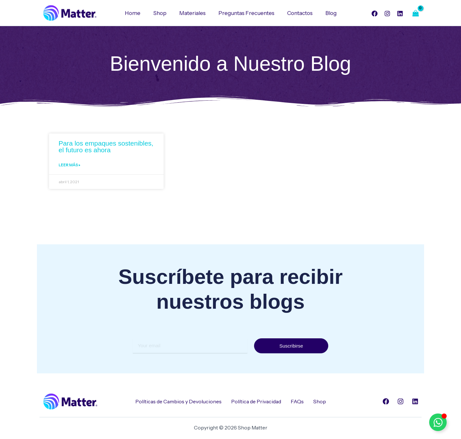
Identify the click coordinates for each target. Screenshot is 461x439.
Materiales (193, 13)
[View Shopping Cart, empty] (415, 13)
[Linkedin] (400, 14)
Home (137, 13)
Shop (162, 13)
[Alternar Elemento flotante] (438, 422)
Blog (326, 13)
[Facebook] (375, 14)
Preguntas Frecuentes (245, 13)
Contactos (297, 13)
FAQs (297, 401)
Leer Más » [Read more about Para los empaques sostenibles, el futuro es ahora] (69, 165)
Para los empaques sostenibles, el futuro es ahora (106, 147)
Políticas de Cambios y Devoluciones (178, 401)
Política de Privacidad (256, 401)
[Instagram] (387, 14)
